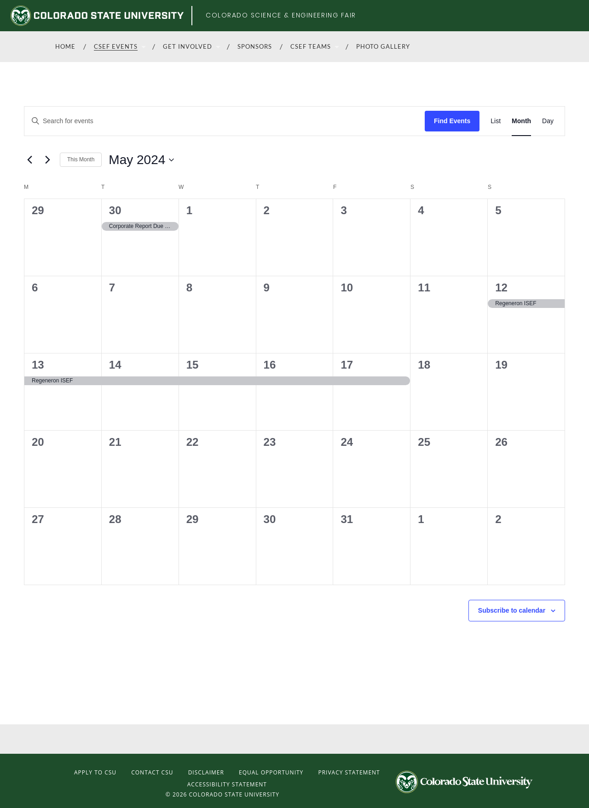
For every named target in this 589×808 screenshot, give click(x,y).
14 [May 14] (115, 364)
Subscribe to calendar (511, 610)
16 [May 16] (270, 364)
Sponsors (254, 46)
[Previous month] (29, 159)
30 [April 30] (115, 210)
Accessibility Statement (227, 784)
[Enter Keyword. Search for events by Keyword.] (224, 121)
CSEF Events (116, 46)
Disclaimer (206, 772)
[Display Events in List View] (496, 121)
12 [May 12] (501, 287)
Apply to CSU (95, 772)
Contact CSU (152, 772)
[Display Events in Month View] (521, 121)
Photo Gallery (383, 46)
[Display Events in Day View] (548, 121)
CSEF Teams (310, 46)
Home (65, 46)
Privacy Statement (349, 772)
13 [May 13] (38, 364)
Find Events (452, 121)
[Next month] (47, 159)
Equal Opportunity (271, 772)
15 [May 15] (192, 364)
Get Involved (187, 46)
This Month (80, 159)
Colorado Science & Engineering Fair (281, 15)
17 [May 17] (347, 364)
